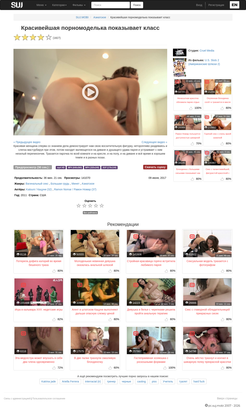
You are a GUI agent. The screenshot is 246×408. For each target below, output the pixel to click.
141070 (77, 177)
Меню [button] (42, 5)
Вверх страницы (227, 398)
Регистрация (216, 5)
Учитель (168, 381)
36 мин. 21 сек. (38, 177)
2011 (20, 195)
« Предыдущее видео (26, 142)
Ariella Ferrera (70, 381)
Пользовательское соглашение (48, 398)
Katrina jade (49, 381)
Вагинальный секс (37, 183)
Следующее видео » (154, 142)
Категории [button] (59, 5)
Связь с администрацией (17, 398)
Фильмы (79, 5)
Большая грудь (60, 183)
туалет (183, 381)
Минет (75, 183)
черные (126, 381)
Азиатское (99, 17)
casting (141, 381)
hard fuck (199, 381)
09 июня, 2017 (157, 177)
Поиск (137, 5)
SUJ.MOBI (82, 17)
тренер (111, 381)
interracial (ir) (93, 381)
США (37, 195)
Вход (199, 5)
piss (154, 381)
